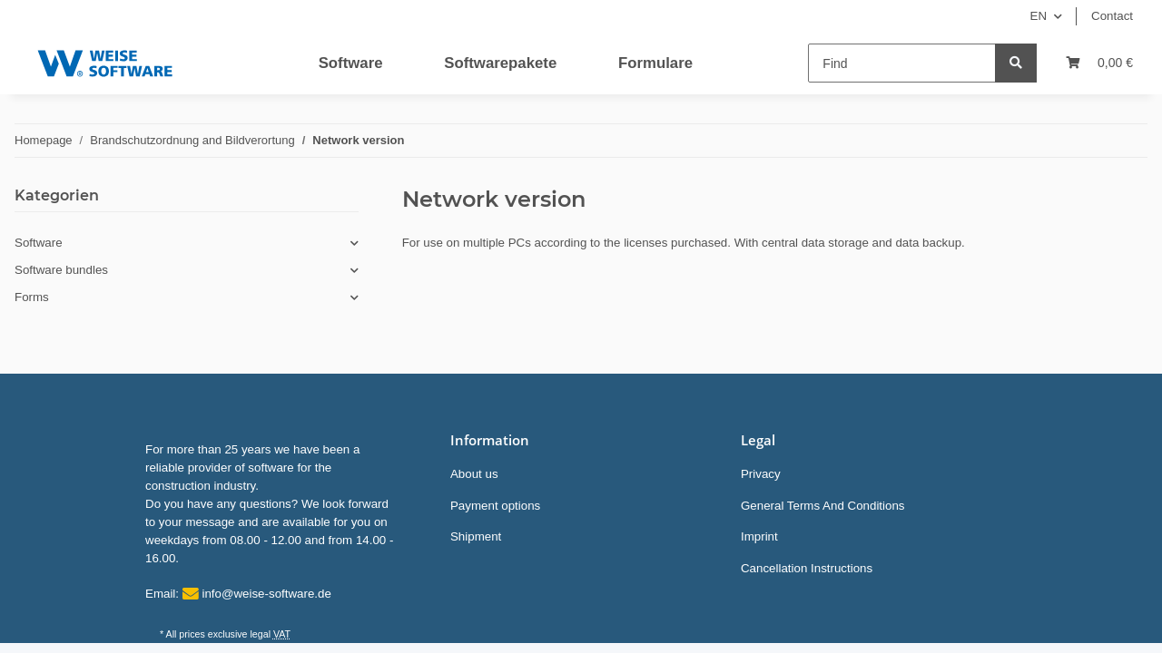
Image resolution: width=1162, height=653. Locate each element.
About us (474, 474)
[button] (187, 243)
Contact (1112, 16)
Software (351, 63)
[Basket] (1099, 63)
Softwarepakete (500, 63)
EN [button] (1039, 16)
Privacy (761, 474)
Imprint (759, 536)
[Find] (902, 63)
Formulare (655, 63)
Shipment (475, 536)
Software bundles (61, 270)
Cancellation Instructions (806, 568)
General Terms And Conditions (823, 505)
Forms (32, 297)
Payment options (495, 505)
